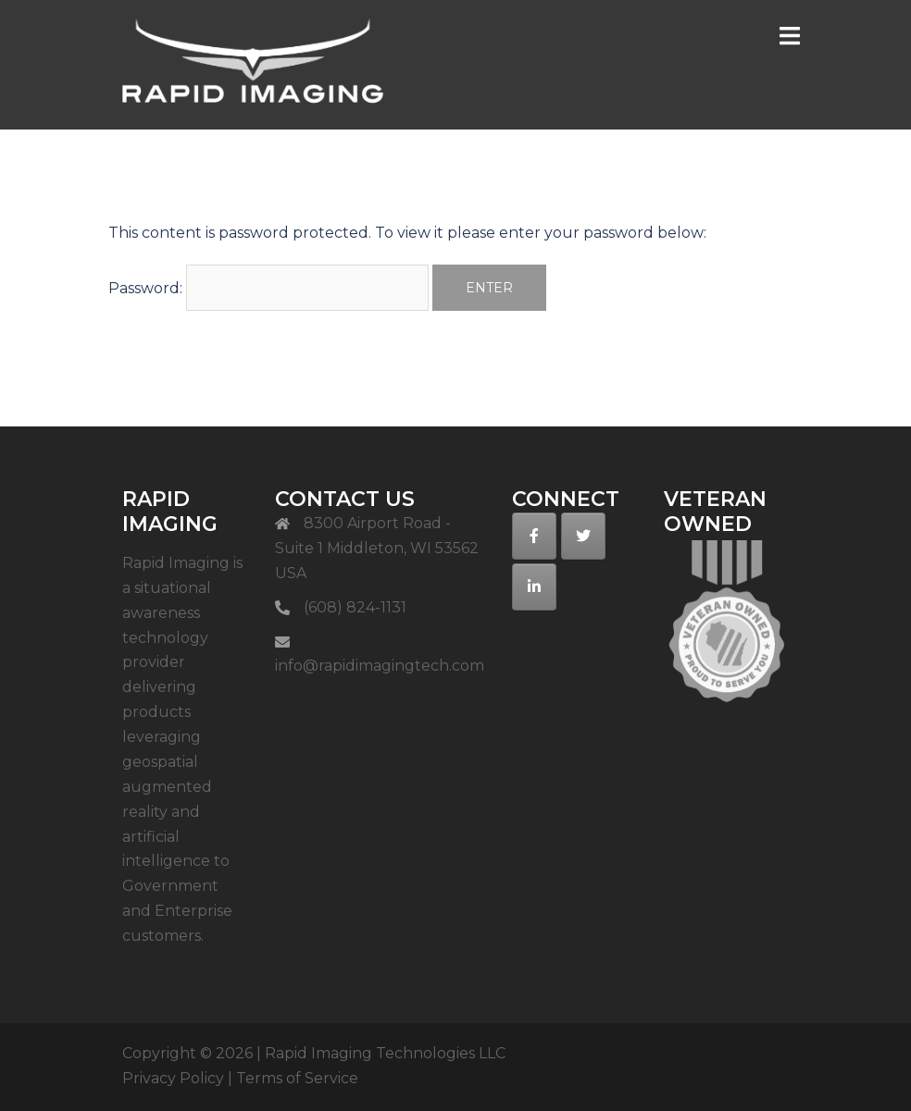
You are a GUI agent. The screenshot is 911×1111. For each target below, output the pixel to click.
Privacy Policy (173, 1078)
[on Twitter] (583, 536)
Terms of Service (297, 1078)
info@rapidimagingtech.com (379, 665)
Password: (268, 288)
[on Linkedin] (534, 587)
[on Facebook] (534, 536)
